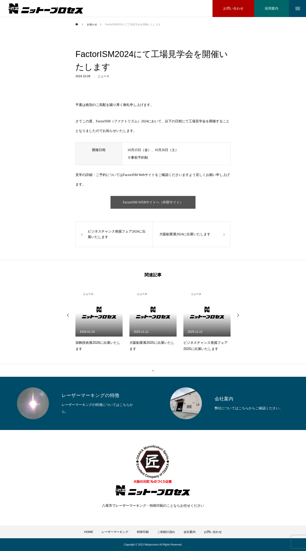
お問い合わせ (213, 532)
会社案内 (190, 532)
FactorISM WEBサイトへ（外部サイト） (153, 202)
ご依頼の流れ (166, 532)
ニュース (103, 77)
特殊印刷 (143, 532)
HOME (88, 532)
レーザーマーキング (115, 532)
